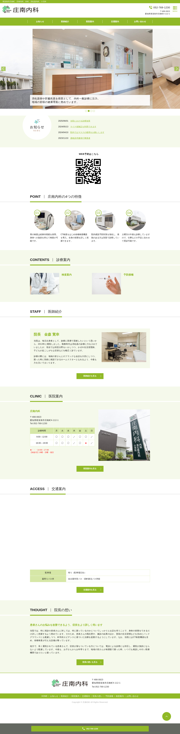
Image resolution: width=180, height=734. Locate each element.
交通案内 (115, 21)
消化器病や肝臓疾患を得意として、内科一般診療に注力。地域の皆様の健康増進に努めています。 (66, 100)
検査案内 (120, 712)
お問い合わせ (140, 21)
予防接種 (109, 712)
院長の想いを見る (90, 677)
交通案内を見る (90, 601)
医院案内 (90, 21)
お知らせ (40, 21)
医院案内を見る (90, 476)
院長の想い (98, 712)
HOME (45, 712)
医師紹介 (65, 21)
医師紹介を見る (90, 379)
